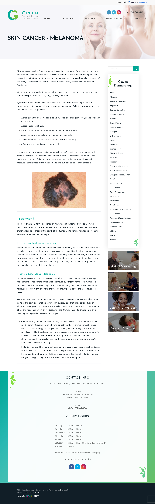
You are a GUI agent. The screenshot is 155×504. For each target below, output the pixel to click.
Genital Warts (115, 123)
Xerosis (113, 239)
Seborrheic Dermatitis (119, 166)
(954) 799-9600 (136, 12)
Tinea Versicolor (116, 222)
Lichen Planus (115, 136)
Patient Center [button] (113, 19)
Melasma (113, 140)
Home (47, 19)
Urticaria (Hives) (116, 227)
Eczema (113, 118)
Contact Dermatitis (117, 110)
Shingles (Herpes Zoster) (120, 175)
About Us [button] (66, 19)
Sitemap (37, 492)
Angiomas (114, 105)
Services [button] (88, 19)
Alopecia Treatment (118, 101)
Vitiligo (113, 231)
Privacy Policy (29, 492)
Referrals (140, 19)
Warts (112, 235)
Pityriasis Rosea (116, 153)
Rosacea (113, 162)
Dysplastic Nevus (117, 114)
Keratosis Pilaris (116, 127)
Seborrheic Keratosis (118, 170)
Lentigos (113, 131)
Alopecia (113, 97)
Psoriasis (113, 157)
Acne (112, 92)
